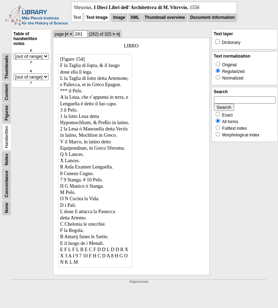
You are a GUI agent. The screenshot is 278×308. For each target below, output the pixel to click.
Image (119, 17)
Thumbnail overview (165, 17)
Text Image (97, 17)
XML (135, 17)
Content (6, 92)
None (6, 208)
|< (67, 34)
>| (117, 34)
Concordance (6, 184)
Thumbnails (6, 67)
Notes (6, 159)
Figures (6, 112)
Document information (212, 17)
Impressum (139, 282)
